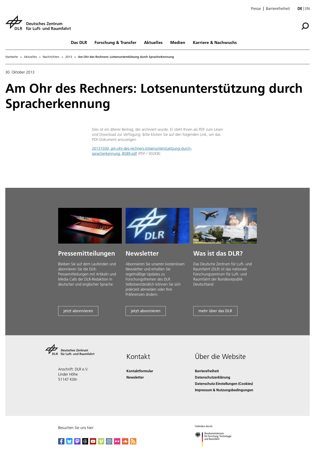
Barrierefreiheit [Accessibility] (207, 371)
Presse (256, 8)
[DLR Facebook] (61, 443)
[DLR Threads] (85, 443)
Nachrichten (51, 56)
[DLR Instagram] (109, 443)
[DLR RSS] (133, 443)
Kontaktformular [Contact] (139, 371)
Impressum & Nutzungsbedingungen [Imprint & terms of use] (224, 390)
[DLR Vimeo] (101, 443)
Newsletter (135, 377)
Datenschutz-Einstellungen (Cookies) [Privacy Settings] (224, 383)
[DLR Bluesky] (69, 443)
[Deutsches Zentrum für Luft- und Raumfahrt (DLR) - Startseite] (39, 25)
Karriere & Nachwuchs (215, 42)
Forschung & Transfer (115, 42)
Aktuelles (153, 42)
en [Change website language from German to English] (307, 8)
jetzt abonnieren (78, 310)
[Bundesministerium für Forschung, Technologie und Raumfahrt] (215, 450)
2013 (68, 56)
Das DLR (79, 42)
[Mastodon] (77, 443)
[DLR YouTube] (93, 443)
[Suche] (305, 26)
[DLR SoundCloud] (125, 443)
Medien (177, 42)
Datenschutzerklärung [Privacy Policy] (212, 377)
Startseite (11, 56)
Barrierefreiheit (278, 8)
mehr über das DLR (215, 310)
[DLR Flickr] (117, 443)
